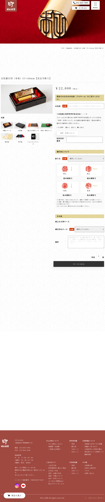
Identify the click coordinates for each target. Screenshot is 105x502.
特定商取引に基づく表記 (57, 468)
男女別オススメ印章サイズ (94, 452)
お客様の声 (89, 465)
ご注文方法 (52, 465)
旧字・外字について (67, 133)
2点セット (75, 449)
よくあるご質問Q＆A (55, 481)
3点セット (75, 452)
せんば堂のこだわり (55, 444)
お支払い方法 (53, 471)
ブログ (87, 471)
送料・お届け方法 (54, 473)
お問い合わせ (89, 473)
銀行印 (74, 446)
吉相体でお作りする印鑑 (93, 444)
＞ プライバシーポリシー (94, 498)
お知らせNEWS (90, 468)
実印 (73, 444)
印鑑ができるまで (91, 446)
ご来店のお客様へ (54, 449)
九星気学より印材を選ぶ (93, 449)
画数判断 (88, 454)
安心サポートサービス (56, 484)
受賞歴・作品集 (54, 446)
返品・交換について (55, 476)
